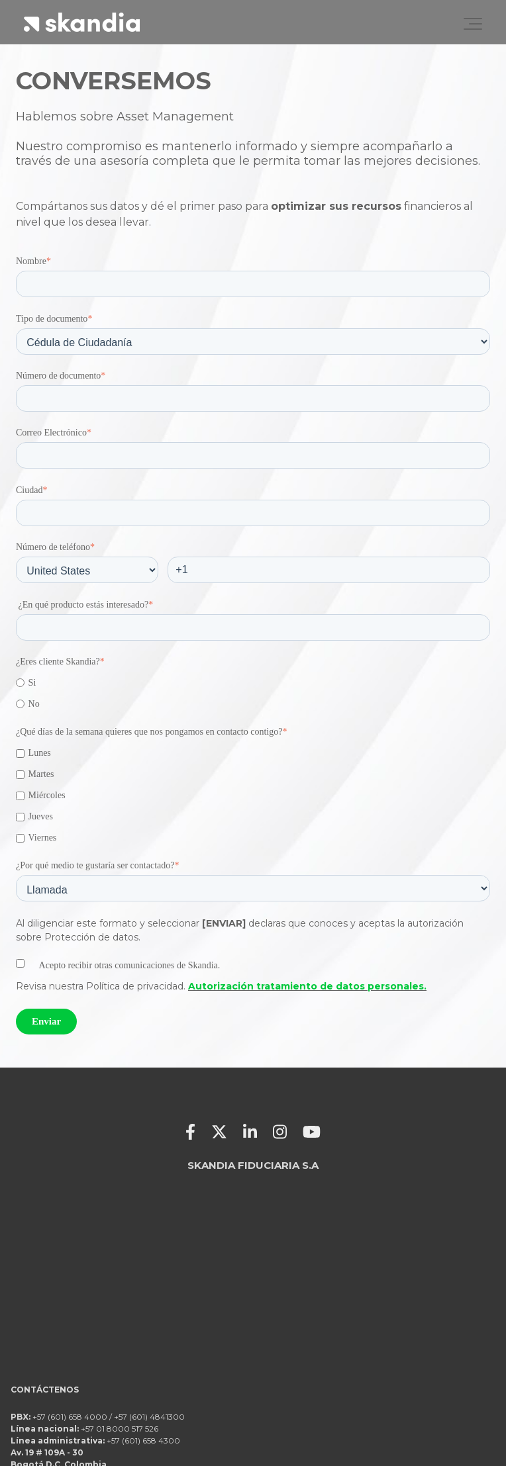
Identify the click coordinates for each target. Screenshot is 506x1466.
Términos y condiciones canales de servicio (397, 1384)
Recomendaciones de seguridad (421, 1436)
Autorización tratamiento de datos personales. (307, 986)
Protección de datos (449, 1419)
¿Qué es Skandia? (456, 1401)
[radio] (253, 683)
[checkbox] (253, 693)
